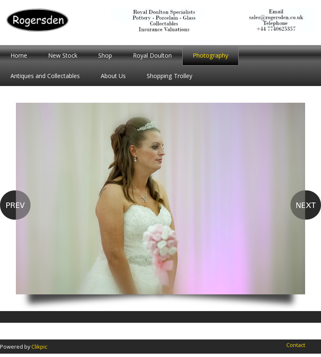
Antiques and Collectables (45, 76)
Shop (105, 55)
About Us (113, 76)
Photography (210, 55)
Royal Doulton (152, 55)
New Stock (62, 55)
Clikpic (39, 346)
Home (18, 55)
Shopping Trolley (169, 76)
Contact (295, 345)
